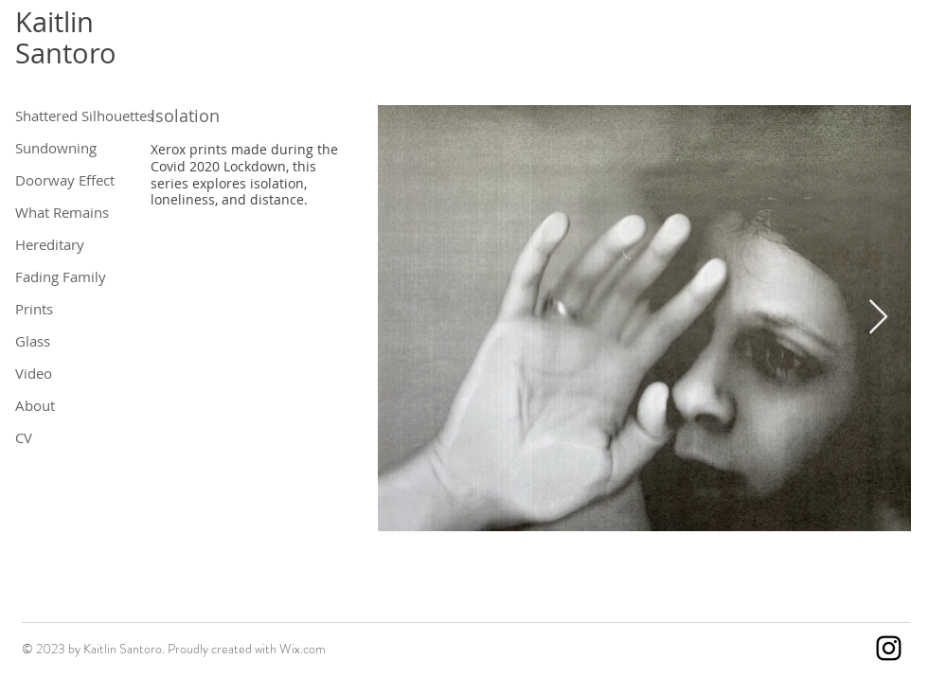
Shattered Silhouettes (63, 115)
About (35, 405)
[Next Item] (878, 317)
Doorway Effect (63, 179)
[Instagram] (888, 648)
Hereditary (49, 244)
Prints (34, 308)
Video (33, 373)
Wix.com (302, 648)
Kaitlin (54, 22)
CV (23, 437)
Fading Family (60, 276)
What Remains (62, 212)
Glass (32, 340)
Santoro (65, 53)
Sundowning (56, 147)
